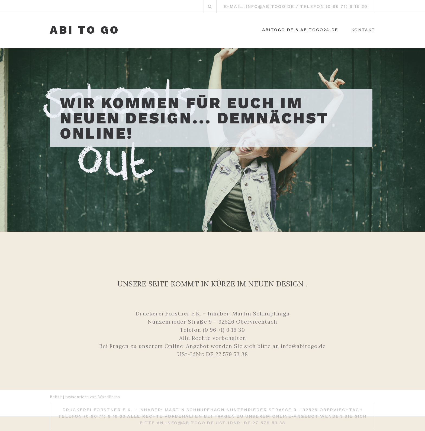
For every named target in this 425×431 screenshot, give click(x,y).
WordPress (109, 396)
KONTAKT (363, 29)
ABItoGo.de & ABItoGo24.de (300, 29)
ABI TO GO (85, 30)
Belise (56, 396)
